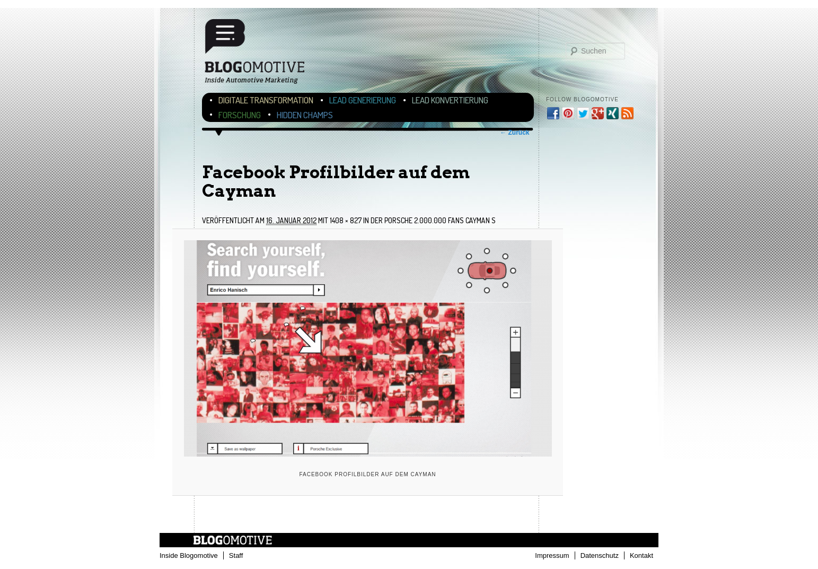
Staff (236, 555)
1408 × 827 (346, 220)
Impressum (552, 555)
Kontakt (641, 555)
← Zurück (514, 132)
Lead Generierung (362, 100)
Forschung (239, 114)
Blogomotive (261, 54)
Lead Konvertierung (450, 100)
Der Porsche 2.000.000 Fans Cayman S (433, 220)
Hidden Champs (305, 114)
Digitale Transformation (265, 100)
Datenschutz (599, 555)
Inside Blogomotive (189, 555)
